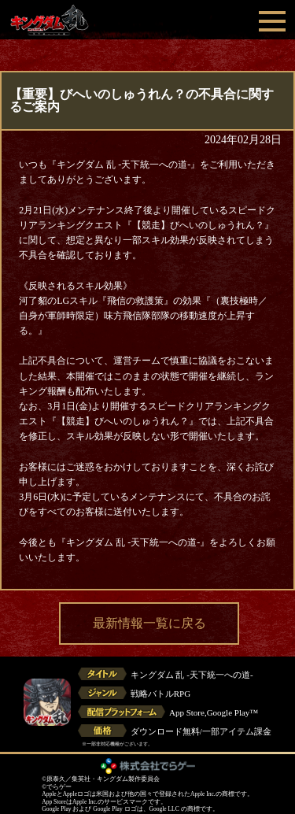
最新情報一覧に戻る (149, 623)
